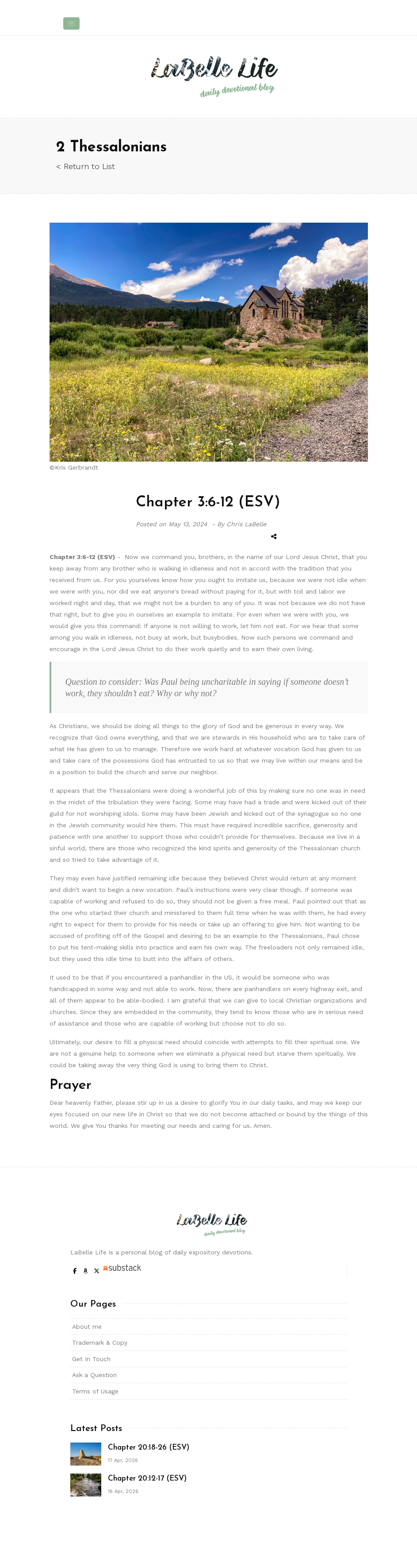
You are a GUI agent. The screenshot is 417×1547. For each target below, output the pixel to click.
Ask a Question (94, 1374)
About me (87, 1326)
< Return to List (85, 166)
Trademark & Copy (99, 1342)
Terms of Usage (95, 1391)
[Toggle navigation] (71, 23)
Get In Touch (91, 1358)
